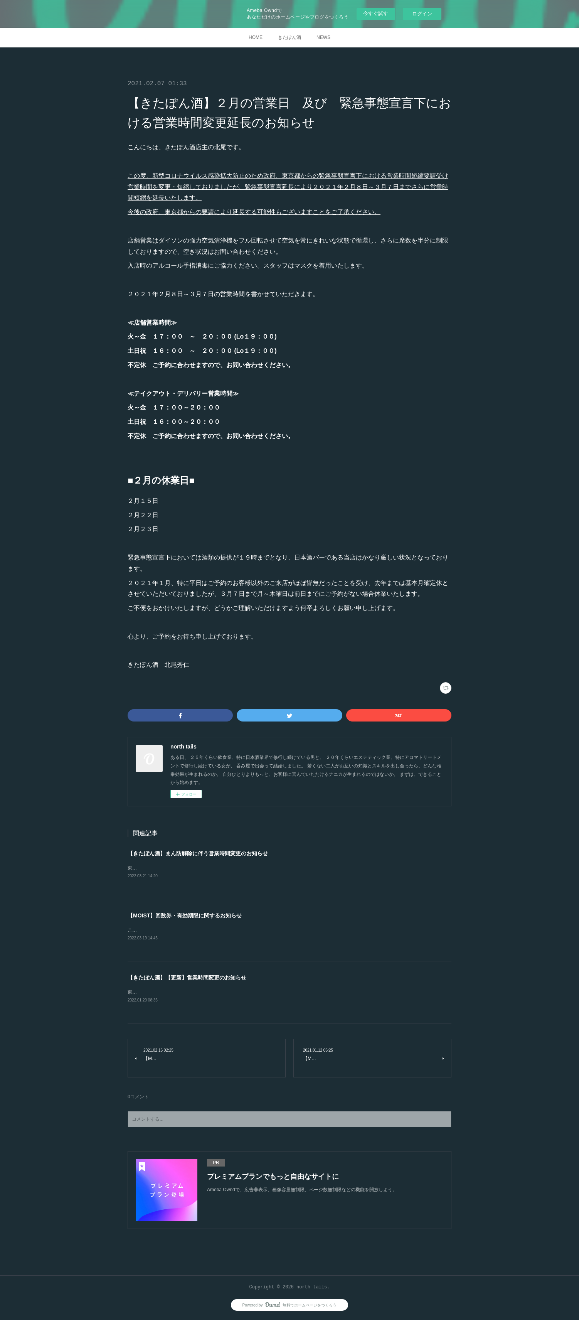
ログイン (422, 14)
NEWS (323, 37)
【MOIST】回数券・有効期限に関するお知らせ (185, 916)
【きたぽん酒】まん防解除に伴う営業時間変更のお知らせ (198, 853)
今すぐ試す (375, 13)
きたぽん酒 (289, 37)
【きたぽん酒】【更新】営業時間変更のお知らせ (187, 979)
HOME (256, 37)
